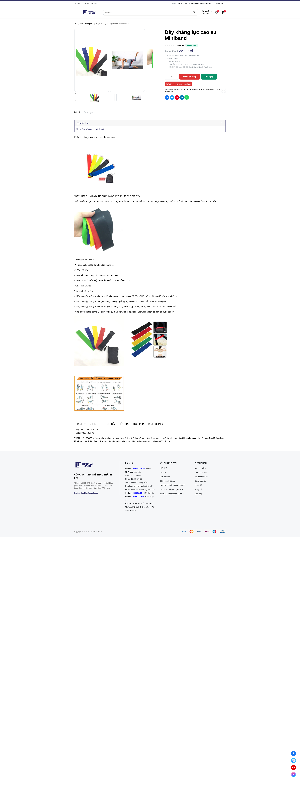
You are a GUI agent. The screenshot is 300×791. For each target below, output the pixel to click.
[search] (150, 12)
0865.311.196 (138, 496)
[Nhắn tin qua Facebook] (293, 753)
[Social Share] (167, 97)
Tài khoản (77, 3)
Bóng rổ (198, 489)
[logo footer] (94, 465)
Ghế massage (200, 472)
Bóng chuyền (200, 481)
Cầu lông (198, 494)
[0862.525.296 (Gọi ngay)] (293, 767)
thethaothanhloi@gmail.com (201, 3)
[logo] (90, 12)
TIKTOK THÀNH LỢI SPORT (172, 494)
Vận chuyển (165, 477)
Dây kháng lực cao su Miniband (90, 129)
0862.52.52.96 (182, 3)
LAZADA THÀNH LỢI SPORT (172, 489)
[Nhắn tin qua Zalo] (293, 760)
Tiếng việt (219, 3)
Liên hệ (163, 472)
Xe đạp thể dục (201, 477)
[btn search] (194, 12)
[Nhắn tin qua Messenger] (293, 774)
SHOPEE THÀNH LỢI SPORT (172, 485)
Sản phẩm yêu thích (90, 3)
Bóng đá (198, 485)
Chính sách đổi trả (167, 481)
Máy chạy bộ (200, 468)
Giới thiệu (164, 468)
